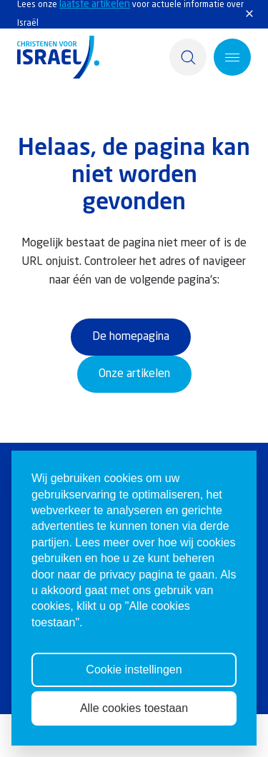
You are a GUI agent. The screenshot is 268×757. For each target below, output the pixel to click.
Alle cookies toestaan (134, 726)
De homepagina (130, 337)
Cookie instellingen (134, 687)
